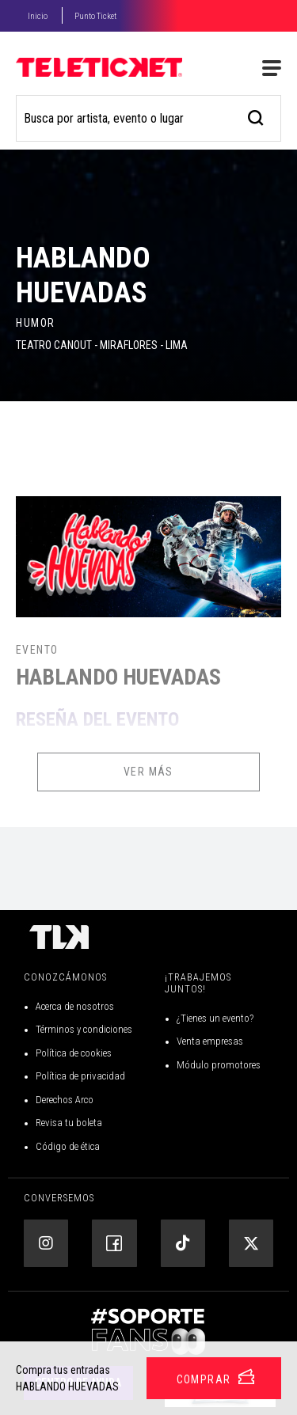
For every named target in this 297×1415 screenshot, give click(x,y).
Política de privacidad (80, 1076)
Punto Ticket (95, 16)
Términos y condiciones (84, 1029)
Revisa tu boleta (69, 1123)
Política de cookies (74, 1053)
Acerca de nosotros (75, 1006)
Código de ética (68, 1146)
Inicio (38, 16)
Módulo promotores (219, 1065)
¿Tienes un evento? (215, 1018)
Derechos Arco (64, 1100)
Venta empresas (210, 1041)
